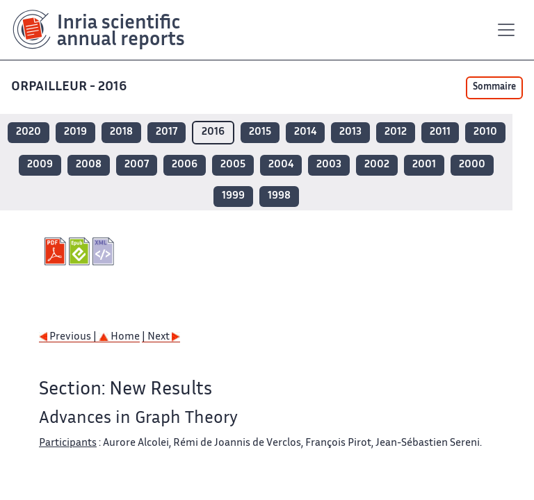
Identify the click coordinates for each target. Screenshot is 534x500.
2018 (121, 132)
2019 (75, 132)
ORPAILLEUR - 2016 (70, 87)
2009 (40, 164)
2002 (376, 164)
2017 (166, 132)
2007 (136, 164)
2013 (350, 132)
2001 (424, 164)
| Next (161, 337)
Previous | (69, 337)
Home (119, 337)
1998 (279, 196)
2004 (280, 164)
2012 (396, 132)
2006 (184, 164)
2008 (89, 164)
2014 (305, 132)
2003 (328, 164)
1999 (233, 196)
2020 (28, 132)
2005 (232, 164)
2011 (440, 132)
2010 (485, 132)
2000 (472, 164)
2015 (260, 132)
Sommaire (494, 87)
